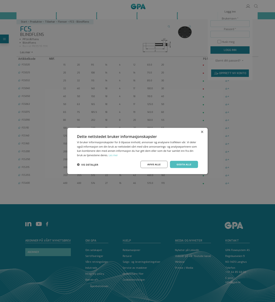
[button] (87, 164)
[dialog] (137, 151)
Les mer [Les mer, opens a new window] (114, 155)
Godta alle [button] (183, 164)
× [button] (202, 131)
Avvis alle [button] (152, 164)
